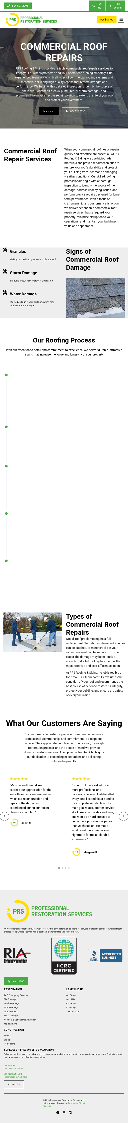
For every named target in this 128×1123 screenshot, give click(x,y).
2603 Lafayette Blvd (13, 1074)
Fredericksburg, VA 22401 (15, 1077)
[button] (121, 19)
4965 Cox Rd (10, 1065)
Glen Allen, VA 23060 (13, 1068)
